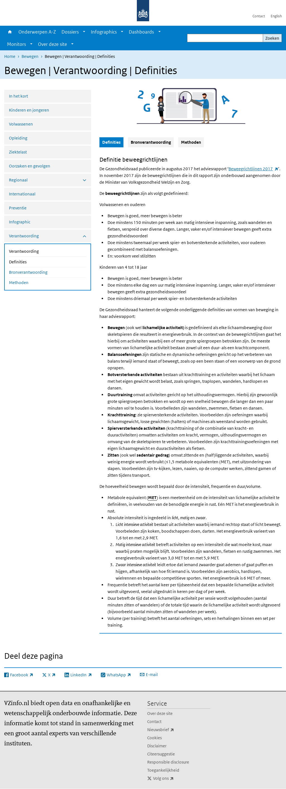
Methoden (18, 282)
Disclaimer (156, 745)
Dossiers (70, 32)
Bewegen (30, 56)
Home (10, 32)
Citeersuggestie (161, 754)
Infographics (104, 32)
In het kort (18, 96)
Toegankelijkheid (163, 770)
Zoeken (272, 38)
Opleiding (18, 138)
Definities (32, 261)
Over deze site (52, 44)
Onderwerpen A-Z (37, 32)
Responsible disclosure (168, 762)
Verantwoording (38, 251)
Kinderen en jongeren (29, 110)
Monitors (16, 44)
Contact (258, 16)
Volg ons (175, 778)
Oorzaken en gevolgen (29, 166)
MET (152, 497)
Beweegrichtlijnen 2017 (253, 168)
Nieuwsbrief (173, 729)
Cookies (154, 737)
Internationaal (22, 194)
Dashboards (141, 32)
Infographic (19, 222)
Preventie (18, 208)
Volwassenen (21, 124)
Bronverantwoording (28, 272)
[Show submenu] (84, 32)
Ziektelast (18, 152)
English (276, 16)
